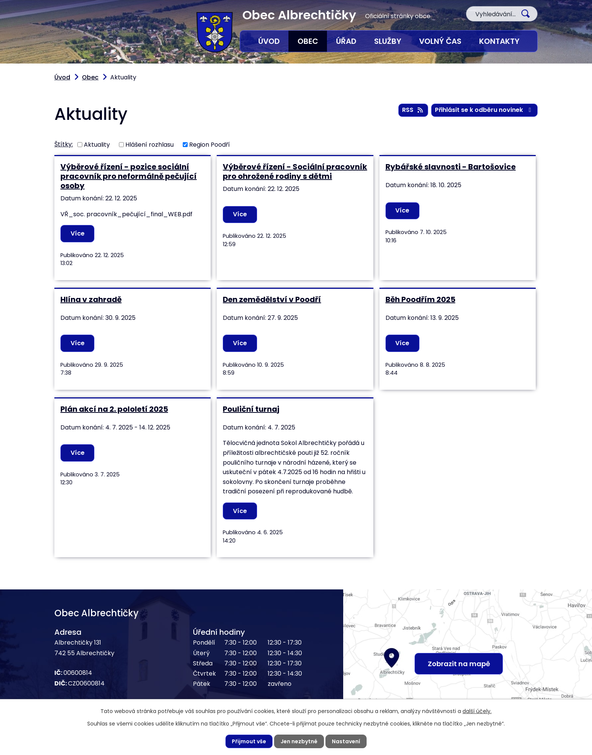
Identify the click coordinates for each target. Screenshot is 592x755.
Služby (387, 41)
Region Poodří (209, 144)
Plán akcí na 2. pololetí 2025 (114, 409)
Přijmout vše (249, 741)
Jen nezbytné (299, 741)
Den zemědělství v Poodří (272, 299)
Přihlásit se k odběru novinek (484, 109)
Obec (308, 41)
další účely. (477, 711)
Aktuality (97, 144)
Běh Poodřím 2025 (420, 299)
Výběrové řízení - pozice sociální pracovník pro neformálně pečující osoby (128, 176)
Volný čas (440, 41)
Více (78, 233)
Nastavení (346, 741)
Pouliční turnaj (251, 409)
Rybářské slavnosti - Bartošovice (450, 166)
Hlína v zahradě (91, 299)
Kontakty (499, 41)
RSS (413, 109)
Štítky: (63, 144)
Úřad (346, 41)
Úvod (269, 41)
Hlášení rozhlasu (149, 144)
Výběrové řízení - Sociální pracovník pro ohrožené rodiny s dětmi (295, 171)
